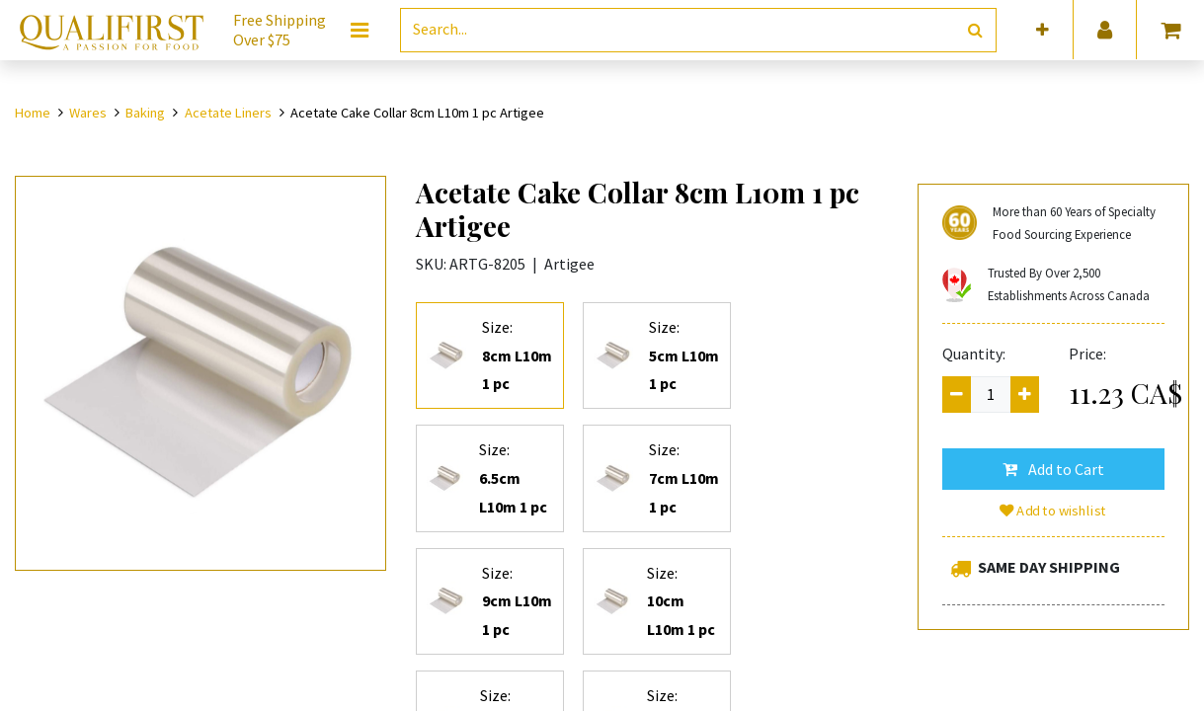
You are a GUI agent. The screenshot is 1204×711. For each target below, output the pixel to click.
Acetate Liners (228, 112)
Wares (88, 112)
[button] (1042, 30)
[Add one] (1024, 394)
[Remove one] (956, 394)
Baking (145, 112)
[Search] (975, 30)
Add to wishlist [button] (1054, 510)
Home (32, 112)
